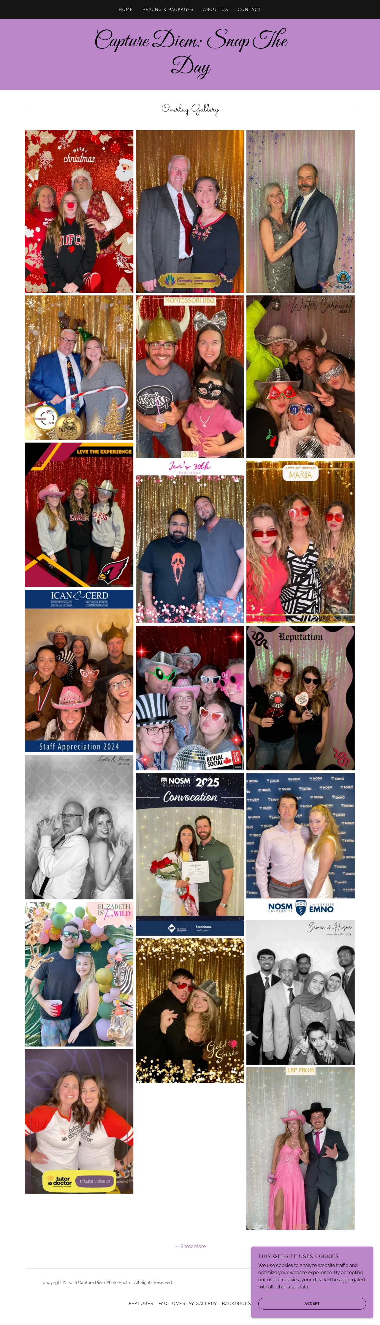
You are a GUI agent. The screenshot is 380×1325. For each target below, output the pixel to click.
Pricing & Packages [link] (168, 9)
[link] (189, 71)
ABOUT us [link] (215, 9)
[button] (190, 1246)
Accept (291, 1304)
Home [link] (126, 9)
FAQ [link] (163, 1303)
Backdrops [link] (236, 1303)
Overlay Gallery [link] (194, 1303)
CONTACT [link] (249, 9)
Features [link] (141, 1303)
